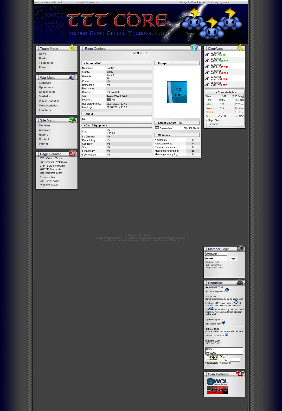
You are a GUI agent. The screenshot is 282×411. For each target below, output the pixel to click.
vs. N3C (239, 116)
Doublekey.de (198, 2)
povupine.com (177, 238)
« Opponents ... (213, 124)
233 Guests (46, 181)
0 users (44, 177)
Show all (226, 362)
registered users (215, 267)
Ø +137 (222, 116)
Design (183, 2)
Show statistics (50, 184)
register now (212, 262)
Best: (208, 116)
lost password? (214, 264)
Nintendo (175, 240)
